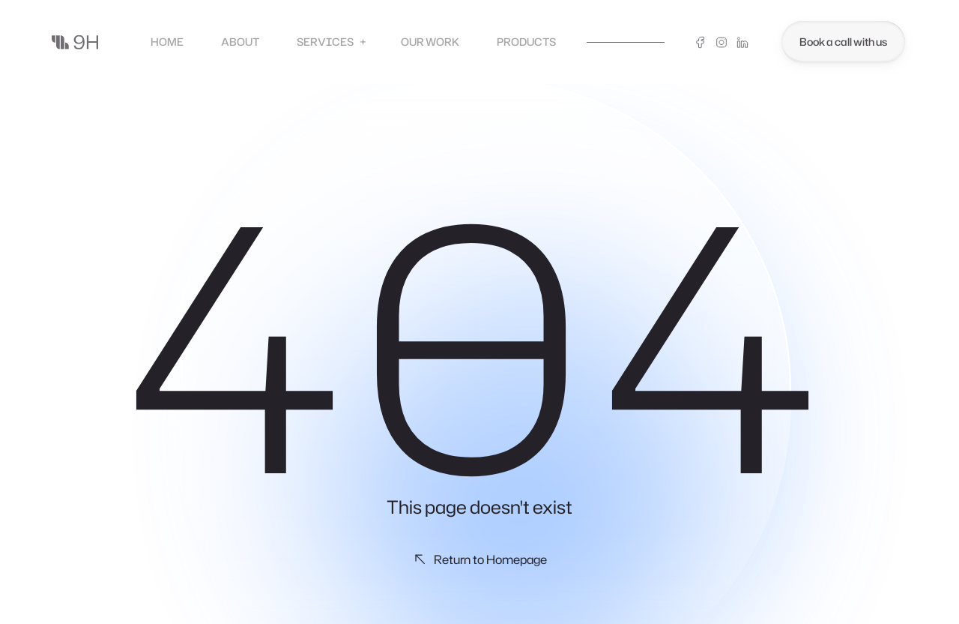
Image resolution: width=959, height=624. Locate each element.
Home (167, 41)
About (240, 41)
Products (526, 41)
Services (331, 42)
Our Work (430, 41)
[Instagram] (721, 42)
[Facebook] (701, 42)
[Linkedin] (742, 42)
